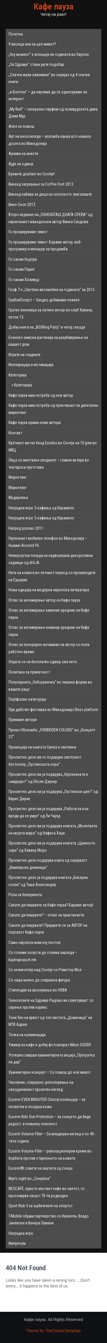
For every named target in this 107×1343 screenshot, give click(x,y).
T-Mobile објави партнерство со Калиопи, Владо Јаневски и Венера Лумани (49, 1220)
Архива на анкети (23, 153)
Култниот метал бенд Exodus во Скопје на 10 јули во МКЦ (53, 446)
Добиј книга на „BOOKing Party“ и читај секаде (47, 327)
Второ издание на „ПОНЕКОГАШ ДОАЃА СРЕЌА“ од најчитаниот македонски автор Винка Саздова (50, 218)
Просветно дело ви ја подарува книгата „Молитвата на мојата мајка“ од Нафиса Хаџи (53, 829)
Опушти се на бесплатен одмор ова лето (43, 661)
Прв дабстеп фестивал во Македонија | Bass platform (53, 709)
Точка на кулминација (27, 1034)
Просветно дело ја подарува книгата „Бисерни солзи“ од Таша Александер (48, 881)
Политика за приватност (29, 672)
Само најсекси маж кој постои (34, 942)
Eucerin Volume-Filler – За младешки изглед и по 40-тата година (52, 1137)
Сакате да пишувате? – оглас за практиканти (46, 915)
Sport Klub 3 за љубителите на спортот (40, 1205)
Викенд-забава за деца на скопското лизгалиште (50, 194)
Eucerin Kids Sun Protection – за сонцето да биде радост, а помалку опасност (50, 1120)
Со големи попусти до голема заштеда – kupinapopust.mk (43, 956)
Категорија (18, 375)
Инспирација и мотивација (31, 364)
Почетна (16, 34)
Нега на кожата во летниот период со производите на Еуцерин (52, 576)
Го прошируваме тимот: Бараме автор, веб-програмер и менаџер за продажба (45, 246)
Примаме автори (23, 719)
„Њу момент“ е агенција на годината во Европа (49, 54)
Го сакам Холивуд (24, 279)
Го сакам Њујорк (23, 259)
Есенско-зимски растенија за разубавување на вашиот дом (48, 341)
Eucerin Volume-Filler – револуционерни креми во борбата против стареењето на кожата (50, 1155)
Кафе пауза (54, 6)
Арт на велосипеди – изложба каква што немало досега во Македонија (50, 140)
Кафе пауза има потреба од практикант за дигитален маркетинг (53, 409)
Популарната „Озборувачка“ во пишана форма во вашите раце (50, 686)
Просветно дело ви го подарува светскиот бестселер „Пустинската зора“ (45, 761)
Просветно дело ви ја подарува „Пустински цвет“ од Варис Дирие (53, 795)
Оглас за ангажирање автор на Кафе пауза (44, 600)
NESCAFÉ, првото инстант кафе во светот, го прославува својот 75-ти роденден (46, 1192)
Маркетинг (18, 477)
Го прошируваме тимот (28, 231)
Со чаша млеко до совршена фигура (39, 980)
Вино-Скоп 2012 (22, 204)
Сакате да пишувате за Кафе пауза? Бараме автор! (51, 905)
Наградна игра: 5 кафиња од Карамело (41, 508)
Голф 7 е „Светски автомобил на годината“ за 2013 (51, 289)
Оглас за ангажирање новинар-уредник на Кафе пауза (49, 631)
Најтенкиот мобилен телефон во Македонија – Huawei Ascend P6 (48, 542)
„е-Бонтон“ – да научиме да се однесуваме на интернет (48, 95)
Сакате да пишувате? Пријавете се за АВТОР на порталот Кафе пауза (48, 929)
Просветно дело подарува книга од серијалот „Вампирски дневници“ (48, 864)
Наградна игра (21, 1233)
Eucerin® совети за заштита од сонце (41, 1168)
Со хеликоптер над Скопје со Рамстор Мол (45, 969)
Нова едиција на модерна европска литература (49, 590)
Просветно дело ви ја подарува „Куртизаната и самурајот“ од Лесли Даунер (48, 778)
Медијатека (18, 497)
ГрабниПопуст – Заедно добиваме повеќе (44, 300)
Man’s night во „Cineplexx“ (30, 1178)
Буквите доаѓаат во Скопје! (32, 174)
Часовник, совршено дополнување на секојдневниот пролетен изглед (41, 1086)
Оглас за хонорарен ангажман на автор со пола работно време (49, 648)
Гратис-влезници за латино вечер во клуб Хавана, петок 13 (51, 313)
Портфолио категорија (27, 699)
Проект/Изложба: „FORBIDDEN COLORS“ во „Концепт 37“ (52, 733)
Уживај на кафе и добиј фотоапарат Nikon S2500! (50, 1044)
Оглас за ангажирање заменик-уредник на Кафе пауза (49, 614)
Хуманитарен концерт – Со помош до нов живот (50, 1072)
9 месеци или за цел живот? (32, 44)
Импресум (17, 1243)
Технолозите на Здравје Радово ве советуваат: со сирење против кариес (51, 1004)
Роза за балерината (25, 894)
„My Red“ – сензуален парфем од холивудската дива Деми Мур (53, 113)
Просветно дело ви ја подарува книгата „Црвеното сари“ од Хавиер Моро (52, 847)
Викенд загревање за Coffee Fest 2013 (41, 184)
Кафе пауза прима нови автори (35, 422)
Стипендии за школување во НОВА (38, 990)
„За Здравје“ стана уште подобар (36, 64)
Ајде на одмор (21, 164)
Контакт (15, 433)
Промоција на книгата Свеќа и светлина (42, 747)
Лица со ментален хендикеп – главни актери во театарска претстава (49, 464)
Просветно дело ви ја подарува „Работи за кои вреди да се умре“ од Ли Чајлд (48, 812)
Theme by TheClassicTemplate (53, 1330)
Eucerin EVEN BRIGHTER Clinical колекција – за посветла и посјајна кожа (47, 1103)
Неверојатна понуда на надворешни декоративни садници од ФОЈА (51, 559)
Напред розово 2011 (26, 528)
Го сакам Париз (22, 269)
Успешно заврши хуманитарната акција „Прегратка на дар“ (52, 1059)
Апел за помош (21, 126)
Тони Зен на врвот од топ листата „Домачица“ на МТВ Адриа (50, 1021)
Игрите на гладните (25, 354)
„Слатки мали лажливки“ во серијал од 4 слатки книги (49, 78)
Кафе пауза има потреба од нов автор (41, 395)
